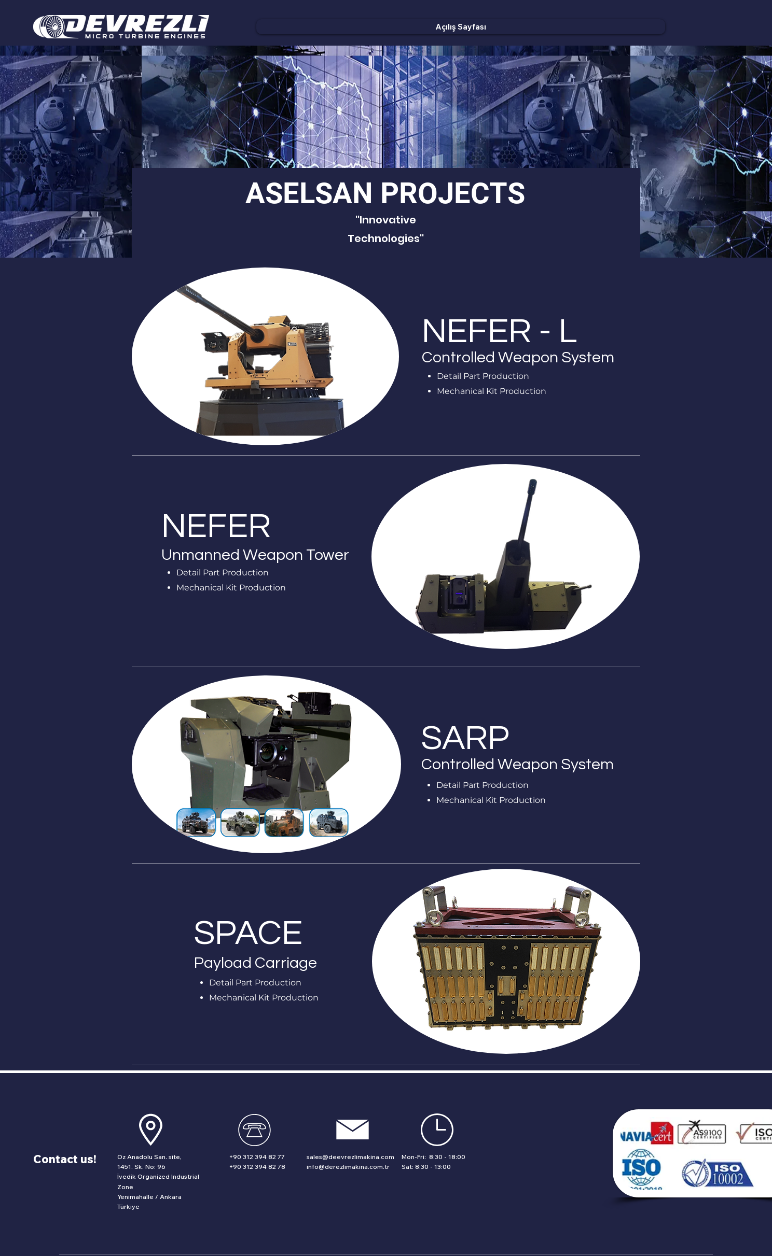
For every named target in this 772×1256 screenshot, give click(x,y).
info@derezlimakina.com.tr (348, 1166)
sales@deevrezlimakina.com (350, 1157)
